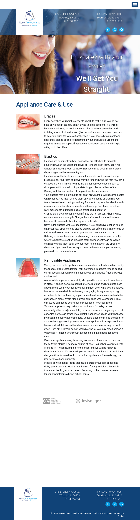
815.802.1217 (114, 21)
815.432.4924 (71, 21)
